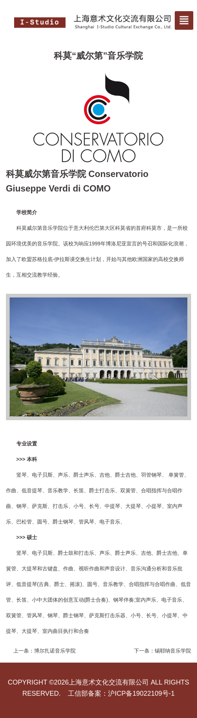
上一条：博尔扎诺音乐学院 (44, 651)
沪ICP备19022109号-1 (141, 693)
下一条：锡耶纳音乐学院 (162, 651)
